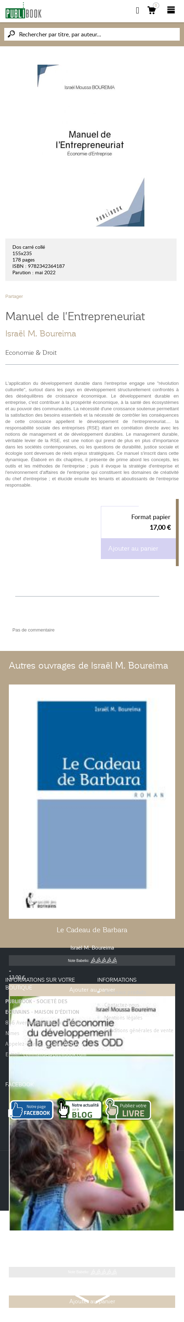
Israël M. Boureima (40, 333)
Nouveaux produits (125, 992)
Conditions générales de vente (138, 1030)
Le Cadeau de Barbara (92, 930)
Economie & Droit (31, 352)
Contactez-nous (121, 1004)
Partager (14, 296)
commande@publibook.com (54, 1054)
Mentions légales (123, 1017)
